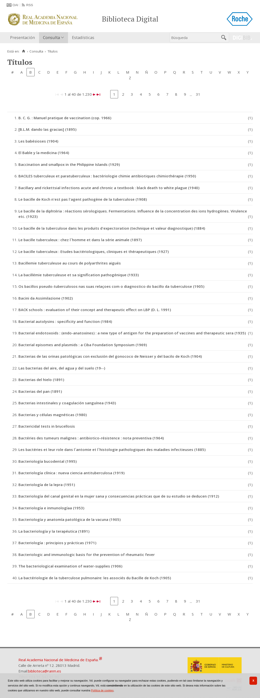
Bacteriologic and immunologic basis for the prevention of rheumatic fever (86, 554)
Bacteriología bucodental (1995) (47, 461)
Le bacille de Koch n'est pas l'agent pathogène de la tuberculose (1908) (82, 199)
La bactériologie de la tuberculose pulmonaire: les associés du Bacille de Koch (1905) (94, 577)
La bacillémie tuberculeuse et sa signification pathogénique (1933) (78, 274)
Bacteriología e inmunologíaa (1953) (51, 507)
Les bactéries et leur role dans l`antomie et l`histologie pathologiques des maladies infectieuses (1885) (111, 449)
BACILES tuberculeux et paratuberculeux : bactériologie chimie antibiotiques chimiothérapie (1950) (107, 175)
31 (198, 94)
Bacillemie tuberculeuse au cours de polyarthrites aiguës (69, 263)
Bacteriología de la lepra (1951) (46, 484)
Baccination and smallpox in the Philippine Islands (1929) (69, 164)
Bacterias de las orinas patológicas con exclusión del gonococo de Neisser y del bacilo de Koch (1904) (110, 356)
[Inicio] (23, 51)
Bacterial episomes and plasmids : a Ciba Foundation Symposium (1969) (82, 344)
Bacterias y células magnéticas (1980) (52, 414)
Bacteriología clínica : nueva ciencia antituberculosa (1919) (71, 472)
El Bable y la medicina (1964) (43, 152)
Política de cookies (102, 690)
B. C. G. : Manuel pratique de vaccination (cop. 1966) (64, 117)
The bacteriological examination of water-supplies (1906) (70, 566)
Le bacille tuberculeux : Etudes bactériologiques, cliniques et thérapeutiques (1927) (93, 251)
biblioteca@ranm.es (44, 671)
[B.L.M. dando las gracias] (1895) (47, 129)
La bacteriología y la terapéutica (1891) (53, 531)
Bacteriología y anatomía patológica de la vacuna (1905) (69, 519)
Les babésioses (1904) (38, 141)
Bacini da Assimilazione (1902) (45, 298)
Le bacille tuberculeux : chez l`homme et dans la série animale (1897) (80, 239)
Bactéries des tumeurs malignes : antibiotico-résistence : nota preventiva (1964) (91, 437)
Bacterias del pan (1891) (40, 391)
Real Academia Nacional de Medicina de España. (58, 659)
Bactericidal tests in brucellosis (46, 426)
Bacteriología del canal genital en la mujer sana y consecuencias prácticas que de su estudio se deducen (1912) (118, 496)
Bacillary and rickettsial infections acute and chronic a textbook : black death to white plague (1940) (108, 187)
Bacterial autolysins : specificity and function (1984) (65, 321)
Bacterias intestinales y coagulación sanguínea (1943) (67, 402)
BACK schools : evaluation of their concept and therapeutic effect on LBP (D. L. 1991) (94, 309)
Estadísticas (83, 37)
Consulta (51, 37)
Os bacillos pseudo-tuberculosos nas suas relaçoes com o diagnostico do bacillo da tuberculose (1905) (111, 286)
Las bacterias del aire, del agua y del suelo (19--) (61, 368)
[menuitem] (23, 37)
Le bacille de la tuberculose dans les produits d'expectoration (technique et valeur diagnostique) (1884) (111, 228)
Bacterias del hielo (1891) (41, 379)
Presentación (22, 37)
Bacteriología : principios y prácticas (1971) (57, 542)
